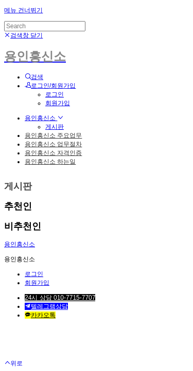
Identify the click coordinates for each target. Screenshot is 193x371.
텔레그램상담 (46, 306)
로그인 (54, 94)
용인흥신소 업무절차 (53, 144)
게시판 (54, 126)
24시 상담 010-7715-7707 (60, 297)
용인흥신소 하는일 (50, 161)
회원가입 (57, 103)
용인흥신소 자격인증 (53, 153)
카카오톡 (40, 315)
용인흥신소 (44, 118)
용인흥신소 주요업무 (53, 135)
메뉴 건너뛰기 (23, 10)
